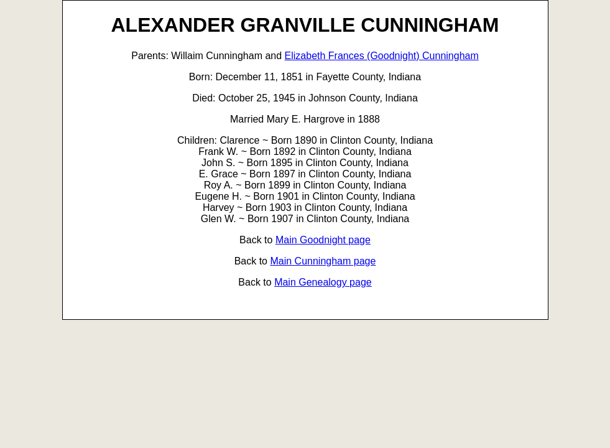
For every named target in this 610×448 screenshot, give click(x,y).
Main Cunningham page (323, 261)
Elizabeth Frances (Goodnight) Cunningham (382, 55)
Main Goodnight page (323, 240)
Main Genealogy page (323, 282)
